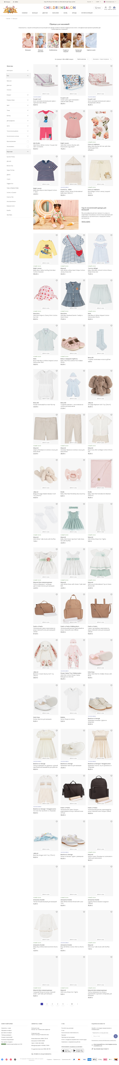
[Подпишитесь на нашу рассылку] (116, 1036)
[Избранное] (110, 8)
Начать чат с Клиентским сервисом (40, 1028)
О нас (62, 1030)
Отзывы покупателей (6, 1037)
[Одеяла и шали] (91, 40)
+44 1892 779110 (45, 1045)
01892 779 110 (44, 1038)
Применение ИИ (66, 1059)
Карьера (63, 1035)
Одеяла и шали (91, 50)
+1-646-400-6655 (39, 1043)
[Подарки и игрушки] (65, 40)
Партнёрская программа (68, 1037)
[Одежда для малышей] (78, 40)
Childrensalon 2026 (32, 1059)
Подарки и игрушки (66, 50)
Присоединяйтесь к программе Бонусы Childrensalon (104, 1045)
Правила (49, 1059)
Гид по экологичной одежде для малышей (94, 209)
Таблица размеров (6, 1035)
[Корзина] (114, 8)
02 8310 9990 (41, 1041)
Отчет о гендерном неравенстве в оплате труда (73, 1039)
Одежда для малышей (78, 50)
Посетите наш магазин (67, 1028)
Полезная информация (7, 1039)
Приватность (56, 1059)
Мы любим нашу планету (100, 1049)
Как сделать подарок (6, 1042)
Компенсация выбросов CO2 (11, 1044)
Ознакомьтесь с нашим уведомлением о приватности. (104, 1040)
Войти (15, 2)
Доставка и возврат (6, 1032)
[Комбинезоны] (53, 40)
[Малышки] (27, 40)
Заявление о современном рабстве (70, 1042)
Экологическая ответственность (70, 1032)
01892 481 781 (46, 1049)
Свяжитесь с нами (6, 1028)
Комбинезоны (53, 50)
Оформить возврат (6, 1030)
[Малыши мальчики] (40, 40)
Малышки (28, 50)
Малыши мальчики (40, 50)
